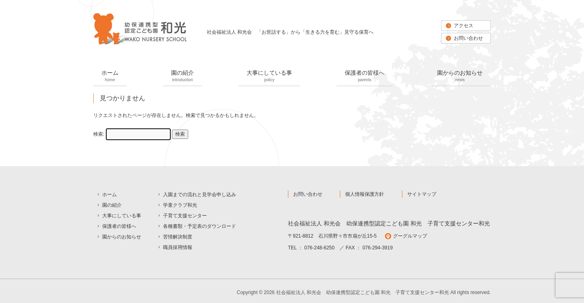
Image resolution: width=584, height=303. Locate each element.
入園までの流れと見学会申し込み (199, 194)
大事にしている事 (269, 76)
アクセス (463, 25)
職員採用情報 (177, 247)
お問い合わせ (468, 38)
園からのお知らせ (460, 76)
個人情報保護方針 (364, 194)
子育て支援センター (185, 216)
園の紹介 (182, 76)
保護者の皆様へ (364, 76)
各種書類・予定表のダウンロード (199, 226)
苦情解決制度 (177, 237)
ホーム (109, 76)
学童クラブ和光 (180, 205)
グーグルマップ (410, 236)
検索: (98, 134)
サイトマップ (421, 194)
